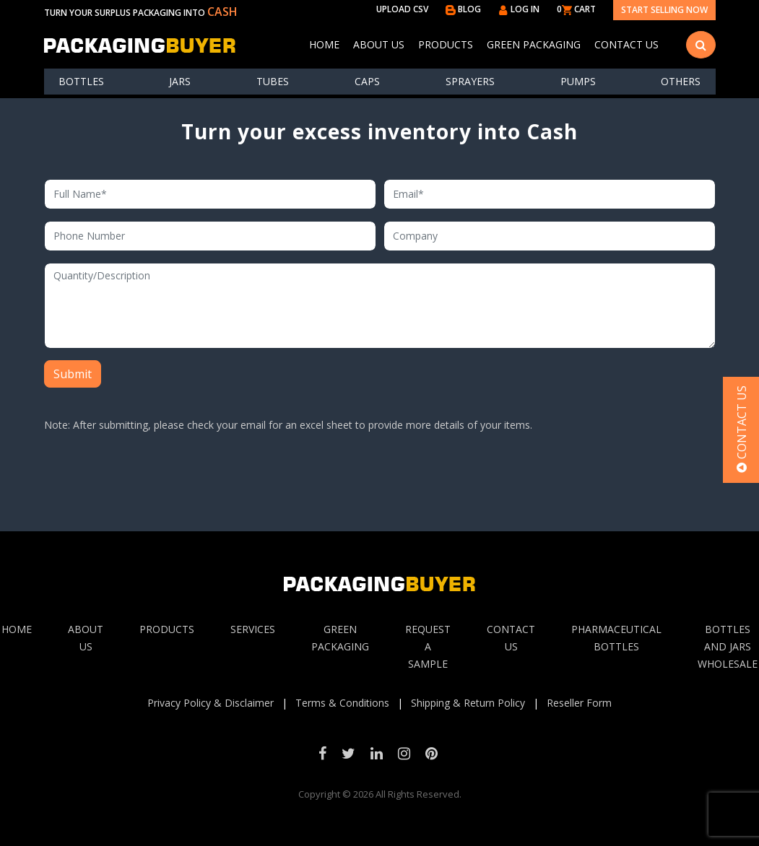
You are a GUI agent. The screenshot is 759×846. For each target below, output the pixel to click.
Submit (72, 374)
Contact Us (626, 44)
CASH (222, 11)
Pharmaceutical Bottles (616, 637)
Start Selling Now (664, 10)
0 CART (576, 9)
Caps (367, 81)
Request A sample (428, 646)
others (681, 81)
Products (445, 44)
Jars (180, 81)
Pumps (578, 81)
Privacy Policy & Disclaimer (210, 703)
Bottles (81, 81)
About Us (378, 44)
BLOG (463, 9)
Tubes (272, 81)
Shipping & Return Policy (468, 703)
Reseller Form (579, 703)
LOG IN (518, 9)
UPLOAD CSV (402, 9)
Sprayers (470, 81)
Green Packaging (534, 44)
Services (252, 629)
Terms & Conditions (342, 703)
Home (324, 44)
